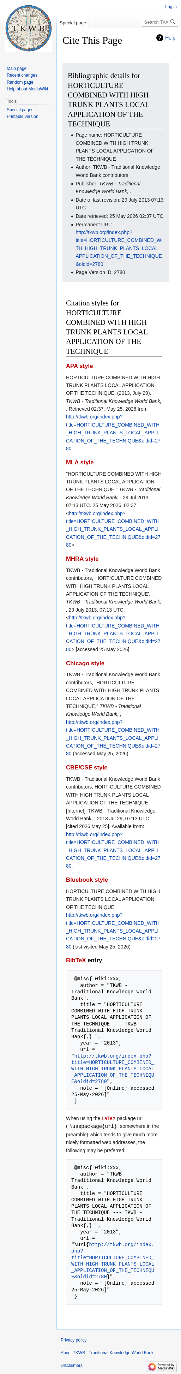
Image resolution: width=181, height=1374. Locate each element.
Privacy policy (73, 1339)
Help (170, 38)
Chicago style (85, 663)
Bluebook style (87, 879)
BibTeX (76, 960)
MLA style (80, 462)
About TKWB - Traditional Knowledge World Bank (107, 1352)
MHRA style (82, 558)
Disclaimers (72, 1365)
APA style (79, 366)
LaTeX (109, 1118)
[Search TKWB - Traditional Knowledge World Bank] (160, 22)
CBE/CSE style (87, 767)
